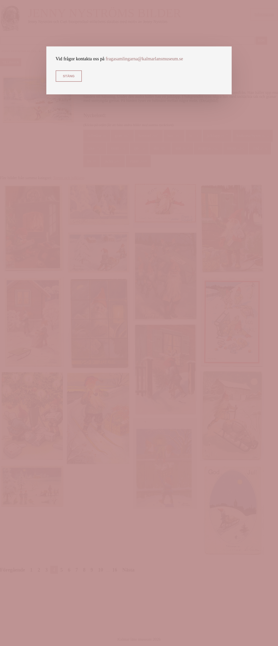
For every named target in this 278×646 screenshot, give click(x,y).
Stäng (69, 76)
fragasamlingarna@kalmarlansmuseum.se (144, 58)
